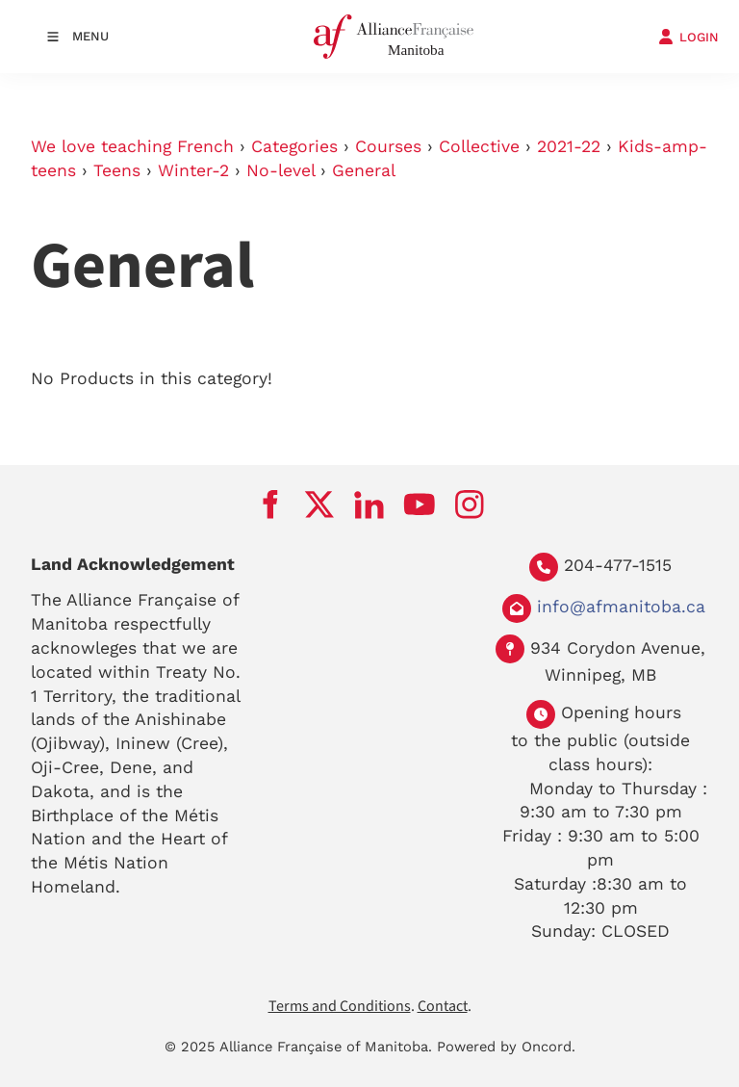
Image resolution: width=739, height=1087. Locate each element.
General (363, 170)
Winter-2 (193, 170)
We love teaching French (132, 146)
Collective (479, 146)
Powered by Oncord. (506, 1046)
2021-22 (568, 146)
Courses (388, 146)
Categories (294, 146)
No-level (280, 170)
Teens (116, 170)
